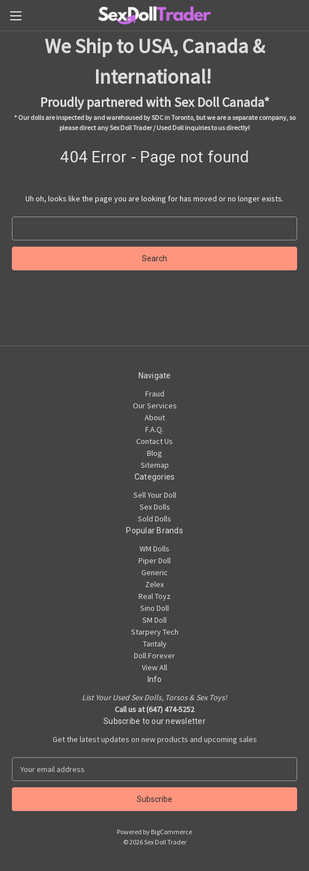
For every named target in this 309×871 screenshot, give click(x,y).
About (155, 417)
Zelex (154, 584)
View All (154, 667)
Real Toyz (154, 596)
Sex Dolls (155, 507)
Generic (154, 572)
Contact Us (154, 441)
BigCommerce (171, 831)
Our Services (155, 405)
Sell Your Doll (154, 495)
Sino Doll (154, 608)
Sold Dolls (154, 519)
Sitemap (155, 465)
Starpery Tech (155, 632)
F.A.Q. (154, 429)
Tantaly (155, 644)
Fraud (154, 394)
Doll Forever (154, 655)
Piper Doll (154, 560)
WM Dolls (154, 549)
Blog (154, 453)
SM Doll (154, 620)
